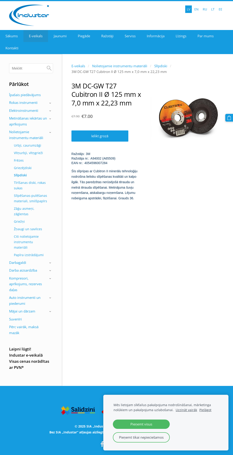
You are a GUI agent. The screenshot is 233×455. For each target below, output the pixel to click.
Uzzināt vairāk (186, 410)
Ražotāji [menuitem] (107, 36)
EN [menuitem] (196, 9)
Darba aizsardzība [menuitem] (23, 270)
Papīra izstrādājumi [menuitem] (29, 255)
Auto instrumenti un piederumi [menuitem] (25, 300)
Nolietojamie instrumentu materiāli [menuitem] (26, 135)
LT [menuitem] (213, 9)
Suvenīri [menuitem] (15, 319)
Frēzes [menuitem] (19, 160)
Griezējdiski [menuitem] (23, 168)
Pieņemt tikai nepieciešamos (141, 437)
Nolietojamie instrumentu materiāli (119, 66)
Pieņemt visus (141, 424)
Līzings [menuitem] (181, 36)
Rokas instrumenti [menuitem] (23, 102)
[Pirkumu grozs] (229, 118)
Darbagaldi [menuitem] (17, 262)
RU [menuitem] (205, 9)
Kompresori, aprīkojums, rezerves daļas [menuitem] (25, 284)
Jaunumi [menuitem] (60, 36)
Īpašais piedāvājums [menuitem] (25, 94)
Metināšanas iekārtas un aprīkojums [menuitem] (28, 121)
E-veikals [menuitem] (36, 36)
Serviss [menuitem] (130, 36)
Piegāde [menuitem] (84, 36)
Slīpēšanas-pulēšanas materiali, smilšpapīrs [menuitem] (30, 198)
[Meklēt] (31, 68)
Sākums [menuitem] (11, 36)
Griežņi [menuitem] (19, 221)
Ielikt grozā (99, 136)
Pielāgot (205, 410)
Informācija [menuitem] (156, 36)
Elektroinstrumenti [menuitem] (23, 110)
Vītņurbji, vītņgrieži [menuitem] (28, 153)
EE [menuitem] (220, 9)
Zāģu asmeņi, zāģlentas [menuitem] (24, 211)
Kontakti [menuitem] (11, 48)
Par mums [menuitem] (206, 36)
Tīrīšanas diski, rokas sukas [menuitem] (30, 185)
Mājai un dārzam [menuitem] (22, 311)
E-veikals (78, 66)
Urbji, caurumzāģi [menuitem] (27, 145)
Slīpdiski (160, 66)
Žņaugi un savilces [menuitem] (28, 229)
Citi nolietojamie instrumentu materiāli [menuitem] (26, 242)
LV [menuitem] (188, 9)
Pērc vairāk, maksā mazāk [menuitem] (23, 330)
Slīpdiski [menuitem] (20, 175)
